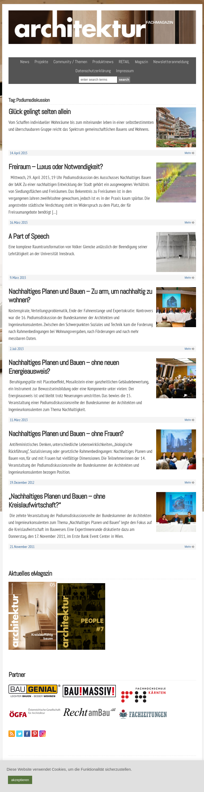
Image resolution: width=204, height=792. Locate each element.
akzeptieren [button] (20, 780)
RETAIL (124, 61)
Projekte (41, 61)
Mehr (188, 153)
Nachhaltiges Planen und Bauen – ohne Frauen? (66, 433)
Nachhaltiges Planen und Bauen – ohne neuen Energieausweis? (63, 367)
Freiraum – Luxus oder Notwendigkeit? (55, 166)
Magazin (141, 61)
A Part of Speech (28, 236)
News (24, 61)
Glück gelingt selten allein (39, 111)
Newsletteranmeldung (171, 61)
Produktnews (102, 61)
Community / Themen (70, 61)
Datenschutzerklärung (93, 71)
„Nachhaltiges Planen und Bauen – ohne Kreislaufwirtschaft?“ (56, 501)
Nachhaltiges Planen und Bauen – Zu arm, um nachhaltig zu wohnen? (80, 296)
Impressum (125, 71)
